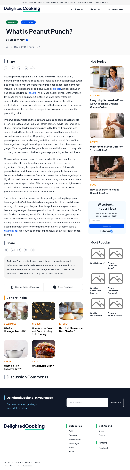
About (101, 431)
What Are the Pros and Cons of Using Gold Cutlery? (42, 331)
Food (35, 361)
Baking (94, 141)
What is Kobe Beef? (43, 365)
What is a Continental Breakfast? (95, 290)
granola (57, 88)
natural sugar (11, 230)
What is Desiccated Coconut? (113, 290)
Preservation (75, 439)
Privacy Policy (9, 466)
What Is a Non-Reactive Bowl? (13, 367)
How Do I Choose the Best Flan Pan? (71, 329)
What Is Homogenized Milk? (15, 329)
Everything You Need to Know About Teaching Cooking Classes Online (107, 103)
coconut (33, 92)
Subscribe (107, 226)
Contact (103, 435)
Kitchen (36, 323)
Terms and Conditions (24, 466)
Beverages (10, 323)
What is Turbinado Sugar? (112, 265)
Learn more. (104, 2)
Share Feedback (62, 287)
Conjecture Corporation (31, 462)
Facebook (103, 448)
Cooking (95, 95)
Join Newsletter (115, 9)
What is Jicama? (97, 263)
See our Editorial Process (24, 287)
